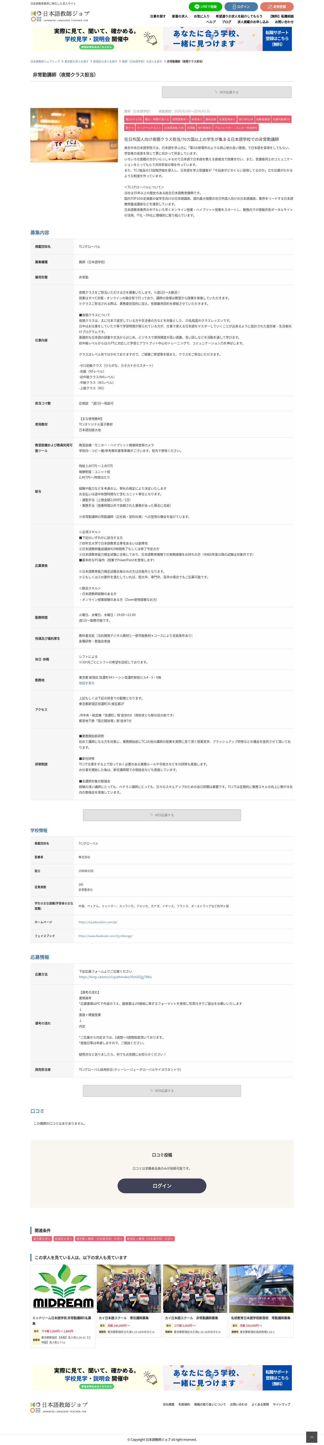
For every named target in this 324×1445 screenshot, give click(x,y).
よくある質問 (260, 1404)
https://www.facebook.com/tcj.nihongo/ (106, 935)
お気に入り (202, 16)
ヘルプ (211, 21)
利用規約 (184, 1404)
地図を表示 (87, 683)
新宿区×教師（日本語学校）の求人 (150, 1239)
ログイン (162, 1185)
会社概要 (168, 1404)
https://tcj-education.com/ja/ (98, 922)
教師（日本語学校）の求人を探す (142, 61)
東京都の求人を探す (76, 61)
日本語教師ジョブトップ (45, 61)
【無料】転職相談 (281, 16)
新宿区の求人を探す (105, 61)
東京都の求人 (42, 1239)
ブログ (226, 21)
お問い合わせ (284, 21)
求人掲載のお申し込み (253, 21)
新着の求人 (180, 16)
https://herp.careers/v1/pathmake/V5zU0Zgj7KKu (115, 976)
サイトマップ (281, 1404)
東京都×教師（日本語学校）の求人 (99, 1239)
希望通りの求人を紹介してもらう (239, 16)
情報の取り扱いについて (210, 1404)
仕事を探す (158, 16)
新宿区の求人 (63, 1239)
